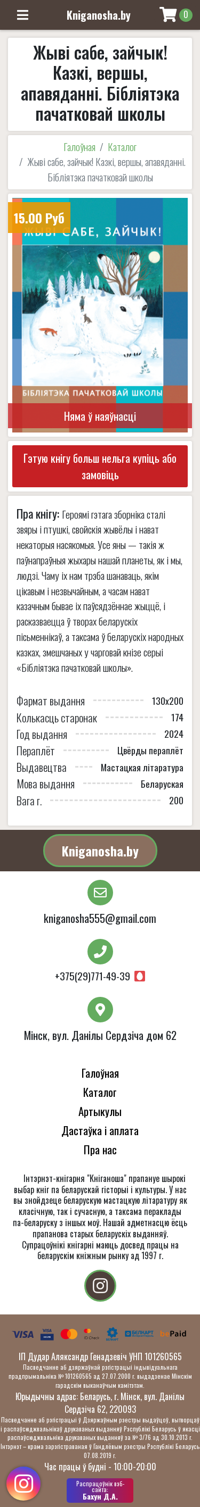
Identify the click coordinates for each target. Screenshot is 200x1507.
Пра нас (100, 1149)
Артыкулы (100, 1111)
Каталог (122, 146)
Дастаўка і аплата (100, 1130)
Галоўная (79, 146)
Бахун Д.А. (100, 1490)
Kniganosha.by (100, 850)
